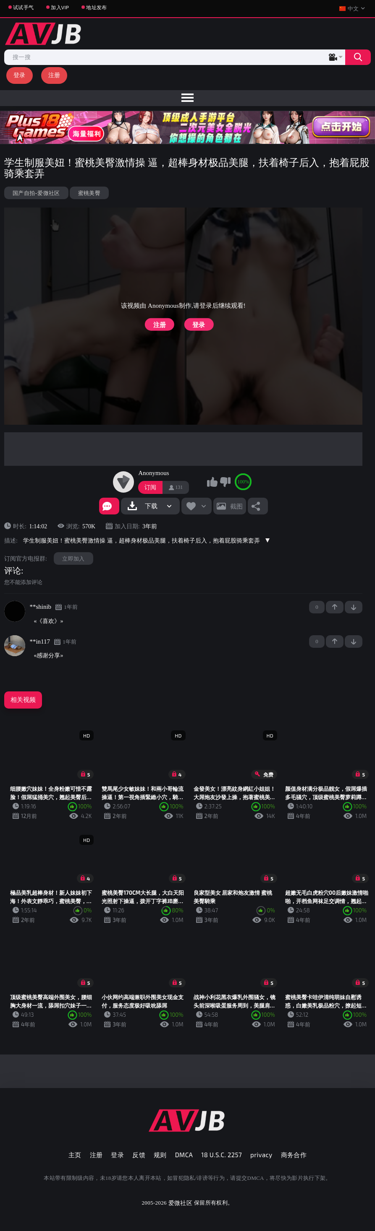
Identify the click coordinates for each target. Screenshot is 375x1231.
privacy (261, 1154)
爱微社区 (180, 1202)
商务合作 (294, 1154)
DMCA (184, 1154)
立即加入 (73, 558)
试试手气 (23, 7)
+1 (335, 607)
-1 (353, 607)
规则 (160, 1154)
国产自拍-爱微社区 (36, 193)
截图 (236, 506)
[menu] (187, 98)
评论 (12, 570)
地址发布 (96, 7)
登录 (19, 74)
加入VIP (60, 7)
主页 (74, 1154)
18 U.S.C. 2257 (221, 1154)
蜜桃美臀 (89, 193)
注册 (54, 74)
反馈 (138, 1154)
